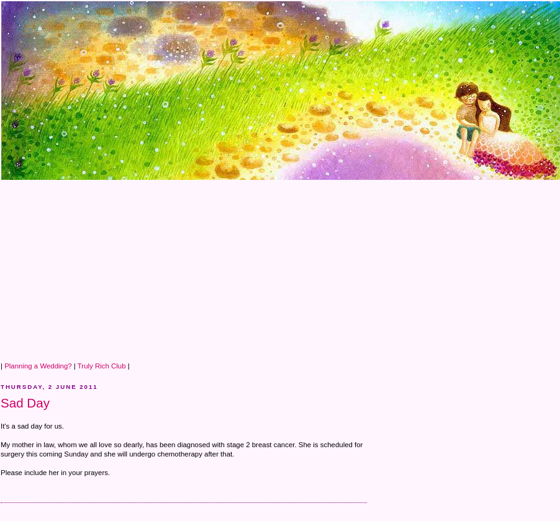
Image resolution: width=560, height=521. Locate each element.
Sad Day (25, 403)
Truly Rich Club (102, 366)
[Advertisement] (225, 267)
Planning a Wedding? (38, 366)
